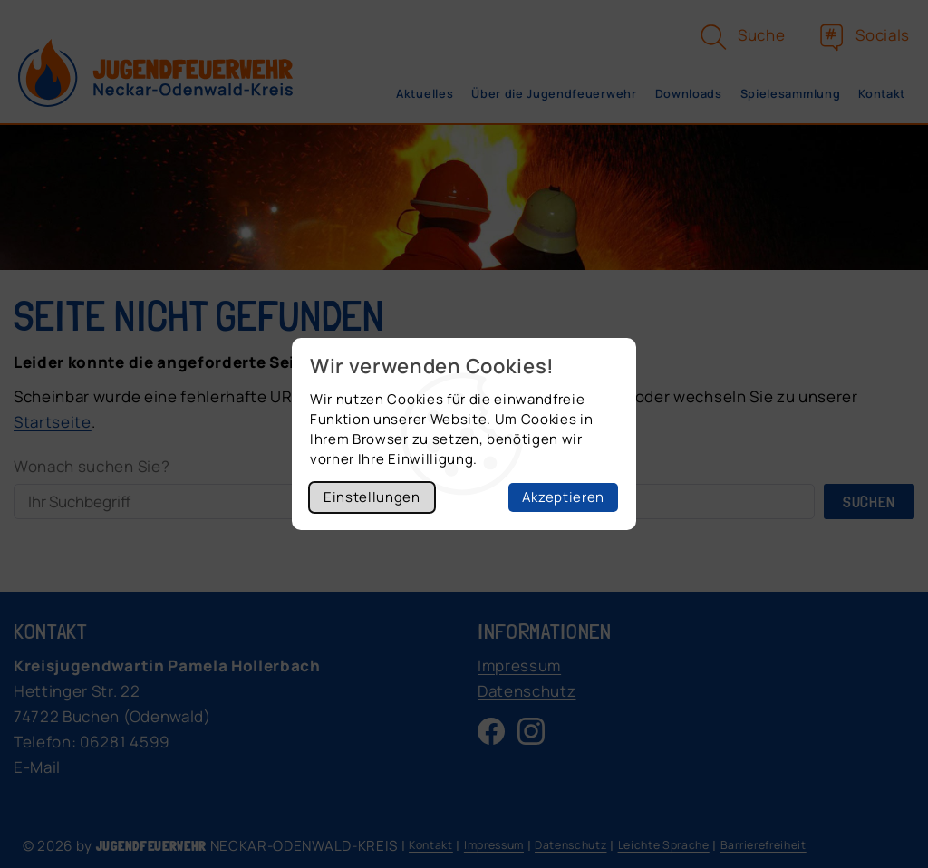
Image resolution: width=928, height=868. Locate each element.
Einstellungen (372, 496)
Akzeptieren (563, 496)
